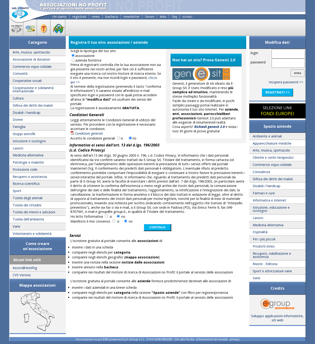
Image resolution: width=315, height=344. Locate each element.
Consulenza (261, 172)
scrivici (187, 16)
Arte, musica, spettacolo (31, 52)
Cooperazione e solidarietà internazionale (33, 89)
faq (174, 16)
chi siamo (59, 16)
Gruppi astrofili (24, 134)
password (258, 62)
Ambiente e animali (267, 136)
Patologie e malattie (28, 162)
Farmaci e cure (264, 193)
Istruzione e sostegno (29, 141)
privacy (234, 339)
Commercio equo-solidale (32, 66)
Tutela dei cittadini (27, 205)
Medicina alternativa (28, 155)
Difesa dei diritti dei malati (33, 105)
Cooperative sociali (27, 80)
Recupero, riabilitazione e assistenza (272, 255)
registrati (79, 16)
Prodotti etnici (264, 246)
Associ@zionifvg (25, 268)
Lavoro (18, 148)
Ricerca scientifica (26, 183)
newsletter (131, 16)
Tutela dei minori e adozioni (34, 212)
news (96, 16)
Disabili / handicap (26, 112)
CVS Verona (21, 275)
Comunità (20, 73)
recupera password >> (286, 82)
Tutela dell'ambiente (28, 219)
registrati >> (277, 92)
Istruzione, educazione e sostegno (271, 209)
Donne (18, 119)
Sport (17, 191)
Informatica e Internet (269, 200)
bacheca (111, 16)
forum (149, 16)
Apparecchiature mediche (272, 143)
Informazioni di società (212, 339)
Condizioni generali (86, 133)
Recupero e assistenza (30, 176)
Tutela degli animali (27, 198)
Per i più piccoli (264, 239)
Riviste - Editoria (265, 264)
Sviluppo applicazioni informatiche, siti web (277, 316)
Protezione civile (25, 169)
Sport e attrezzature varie (272, 271)
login (254, 53)
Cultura (18, 98)
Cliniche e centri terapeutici (273, 157)
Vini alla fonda (184, 339)
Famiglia (19, 126)
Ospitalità (260, 232)
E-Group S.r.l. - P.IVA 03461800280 (149, 339)
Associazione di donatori (31, 59)
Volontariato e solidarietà (32, 233)
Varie (16, 226)
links (163, 16)
